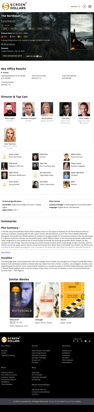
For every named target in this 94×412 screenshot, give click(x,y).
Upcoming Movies (39, 353)
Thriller (48, 29)
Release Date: (6, 33)
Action (5, 29)
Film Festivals (67, 360)
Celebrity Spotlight (39, 377)
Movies (35, 346)
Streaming (36, 380)
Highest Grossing (8, 355)
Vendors (65, 358)
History (40, 29)
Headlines (5, 382)
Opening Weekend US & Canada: (13, 76)
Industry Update (8, 377)
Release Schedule (39, 355)
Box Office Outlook (9, 375)
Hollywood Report (8, 380)
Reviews (35, 362)
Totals (3, 353)
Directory (66, 346)
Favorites (75, 6)
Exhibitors (66, 353)
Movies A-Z (36, 360)
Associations (67, 362)
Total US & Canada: (39, 76)
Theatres (66, 355)
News (3, 368)
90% (5, 37)
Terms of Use (55, 401)
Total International (69, 76)
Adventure (14, 29)
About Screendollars (41, 385)
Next (82, 307)
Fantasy (31, 29)
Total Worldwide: (7, 82)
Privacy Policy (70, 401)
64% (13, 37)
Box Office (5, 346)
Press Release (6, 384)
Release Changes (39, 358)
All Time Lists (37, 375)
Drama (23, 29)
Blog (34, 368)
